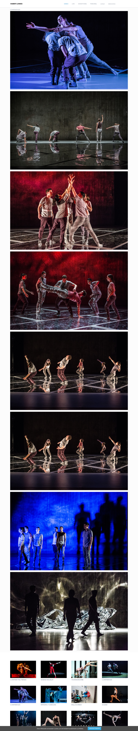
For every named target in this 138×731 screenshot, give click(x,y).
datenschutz (111, 4)
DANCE (66, 4)
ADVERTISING (82, 4)
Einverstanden (94, 728)
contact (102, 4)
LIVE (73, 4)
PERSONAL (93, 4)
